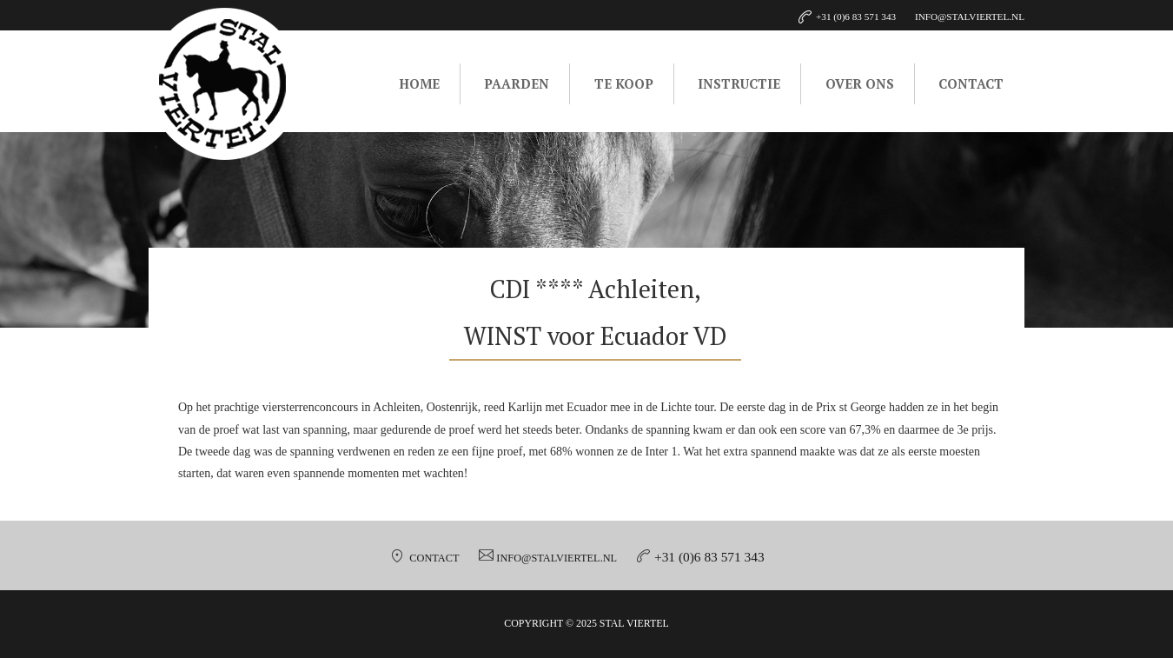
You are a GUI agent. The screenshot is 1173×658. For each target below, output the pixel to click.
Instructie (739, 83)
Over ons (859, 83)
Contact (971, 83)
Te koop (623, 83)
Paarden (516, 83)
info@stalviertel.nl (556, 558)
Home (419, 83)
